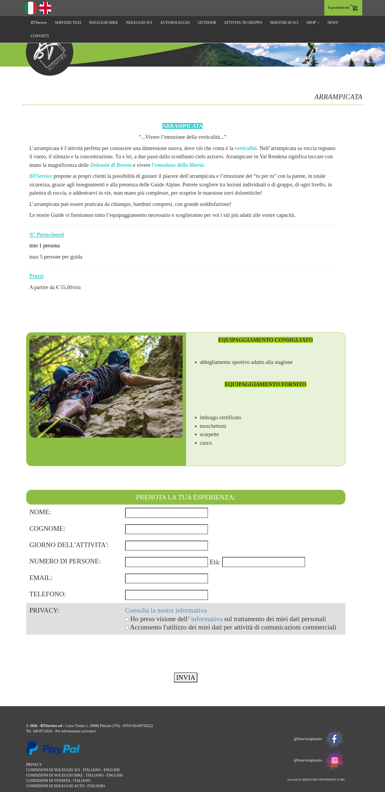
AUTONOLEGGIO (175, 23)
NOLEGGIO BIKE (103, 23)
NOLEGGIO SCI (139, 23)
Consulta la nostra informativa (166, 610)
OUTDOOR (207, 23)
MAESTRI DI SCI (284, 23)
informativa (207, 618)
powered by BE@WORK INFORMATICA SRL (316, 779)
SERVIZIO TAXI (68, 23)
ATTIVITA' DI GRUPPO (243, 23)
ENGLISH (112, 770)
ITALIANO (92, 770)
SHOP (312, 23)
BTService (39, 23)
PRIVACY (34, 765)
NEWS (333, 23)
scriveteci (89, 731)
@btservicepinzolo (319, 739)
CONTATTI (40, 36)
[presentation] (66, 645)
